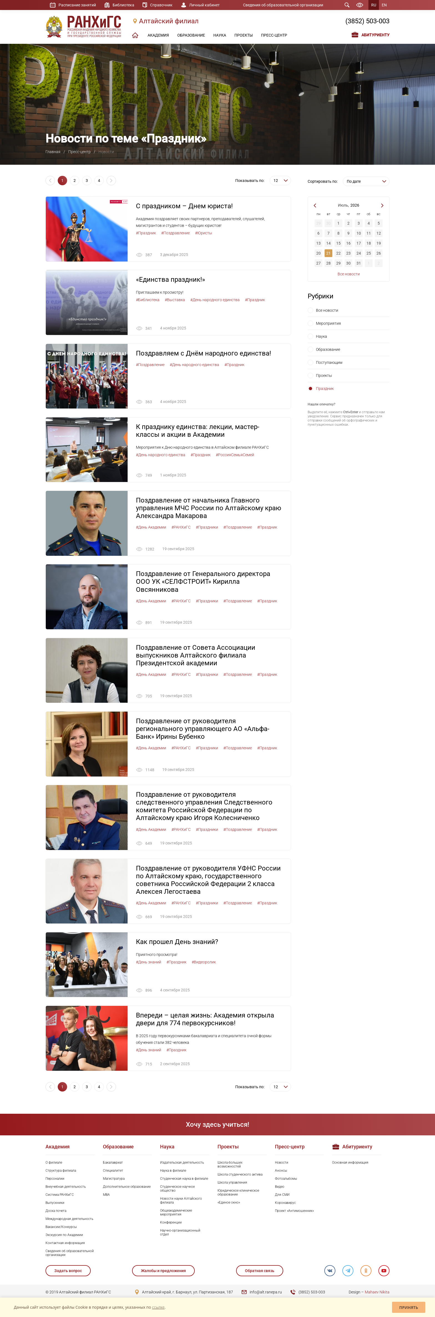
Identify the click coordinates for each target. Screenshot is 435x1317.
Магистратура (114, 1179)
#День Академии (151, 527)
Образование (328, 349)
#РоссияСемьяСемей (235, 455)
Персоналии (54, 1179)
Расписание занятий (77, 5)
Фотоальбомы (286, 1179)
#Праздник (146, 233)
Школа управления (232, 1183)
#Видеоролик (204, 963)
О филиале (53, 1163)
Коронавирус (285, 1204)
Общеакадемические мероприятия (176, 1213)
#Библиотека (148, 300)
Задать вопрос (68, 1271)
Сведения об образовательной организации (283, 5)
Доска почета (55, 1212)
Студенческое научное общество (177, 1189)
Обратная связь (259, 1271)
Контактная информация (65, 1244)
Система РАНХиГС (59, 1195)
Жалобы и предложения (163, 1271)
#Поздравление (175, 233)
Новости (281, 1163)
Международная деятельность (69, 1220)
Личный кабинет (204, 5)
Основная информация (350, 1163)
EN (384, 5)
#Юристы (203, 233)
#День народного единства (215, 300)
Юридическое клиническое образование (238, 1193)
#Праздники (207, 527)
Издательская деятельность (182, 1163)
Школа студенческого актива (240, 1175)
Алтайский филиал (169, 21)
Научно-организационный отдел (180, 1233)
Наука (321, 336)
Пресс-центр (79, 152)
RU (373, 5)
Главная (52, 152)
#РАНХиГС (181, 527)
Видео (279, 1187)
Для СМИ (282, 1195)
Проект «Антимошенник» (294, 1212)
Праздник (325, 388)
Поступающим (329, 362)
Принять (408, 1307)
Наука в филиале (173, 1171)
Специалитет (113, 1171)
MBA (106, 1195)
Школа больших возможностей (230, 1165)
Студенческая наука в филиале (184, 1179)
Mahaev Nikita (377, 1293)
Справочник (161, 5)
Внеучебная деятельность (65, 1187)
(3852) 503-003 (367, 21)
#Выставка (175, 300)
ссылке (158, 1307)
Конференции (171, 1223)
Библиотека (123, 5)
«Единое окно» (229, 1203)
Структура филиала (60, 1171)
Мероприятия (328, 323)
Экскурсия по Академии (64, 1236)
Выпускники (54, 1204)
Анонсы (281, 1171)
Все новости (349, 274)
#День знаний (148, 963)
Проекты (324, 375)
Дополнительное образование (127, 1187)
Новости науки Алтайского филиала (181, 1201)
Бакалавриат (113, 1163)
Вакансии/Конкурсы (61, 1228)
